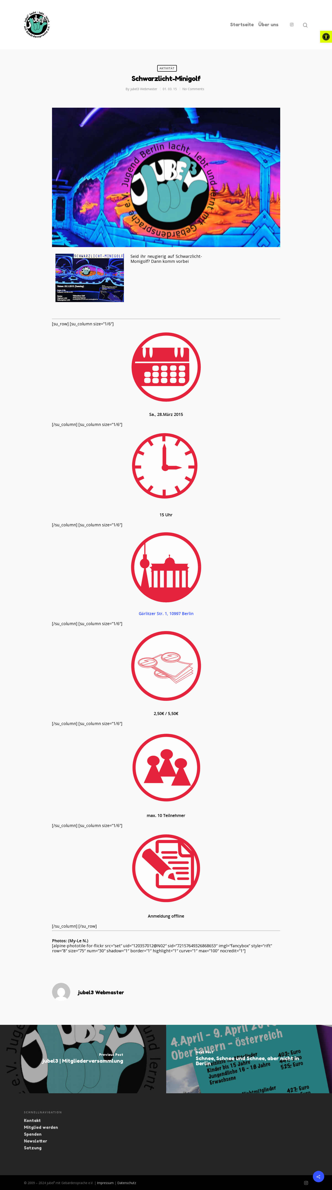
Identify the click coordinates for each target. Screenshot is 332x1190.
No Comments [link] (193, 89)
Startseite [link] (242, 24)
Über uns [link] (268, 24)
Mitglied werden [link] (41, 1127)
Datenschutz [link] (126, 1183)
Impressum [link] (105, 1183)
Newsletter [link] (35, 1140)
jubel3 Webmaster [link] (143, 89)
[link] (326, 37)
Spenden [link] (33, 1134)
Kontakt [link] (32, 1120)
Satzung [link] (33, 1147)
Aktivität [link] (167, 68)
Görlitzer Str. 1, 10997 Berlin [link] (166, 613)
